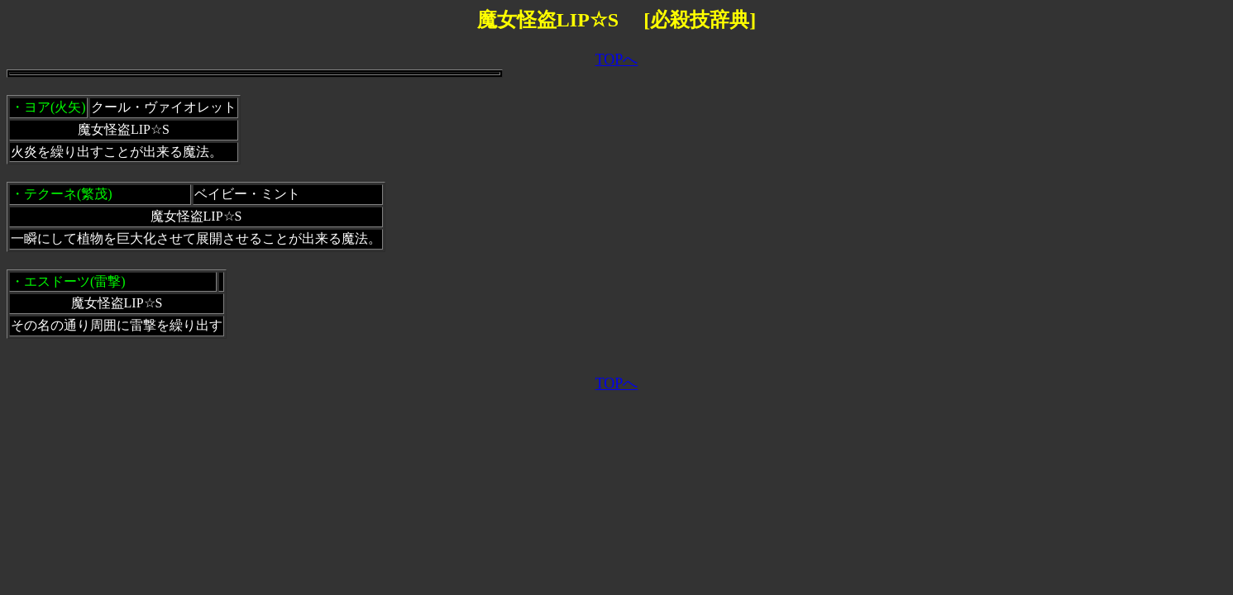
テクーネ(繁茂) (68, 194)
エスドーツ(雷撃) (75, 281)
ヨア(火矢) (55, 107)
